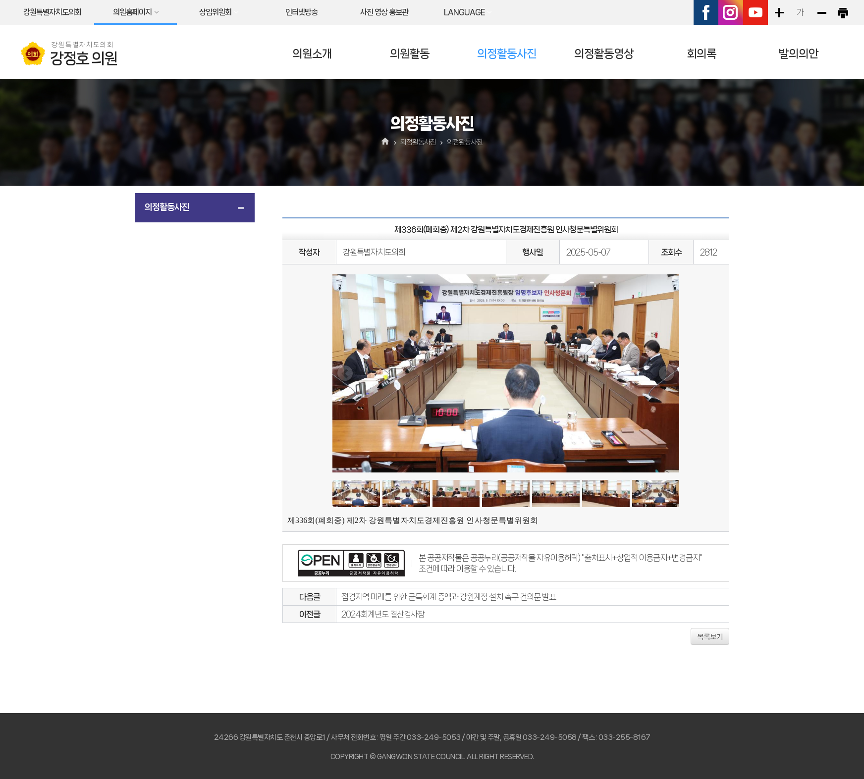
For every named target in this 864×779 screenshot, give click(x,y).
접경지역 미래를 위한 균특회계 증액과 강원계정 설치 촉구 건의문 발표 (448, 596)
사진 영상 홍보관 (384, 12)
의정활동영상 (604, 54)
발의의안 (798, 54)
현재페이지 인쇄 (842, 12)
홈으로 (385, 142)
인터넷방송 (301, 12)
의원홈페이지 (132, 12)
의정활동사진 (507, 54)
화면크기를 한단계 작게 (821, 12)
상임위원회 (215, 12)
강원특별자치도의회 (52, 12)
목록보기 (710, 636)
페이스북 (706, 12)
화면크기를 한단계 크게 (778, 12)
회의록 (701, 54)
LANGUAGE (464, 12)
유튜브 (755, 12)
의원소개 (312, 54)
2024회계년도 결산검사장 (383, 614)
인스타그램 (730, 12)
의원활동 (410, 54)
